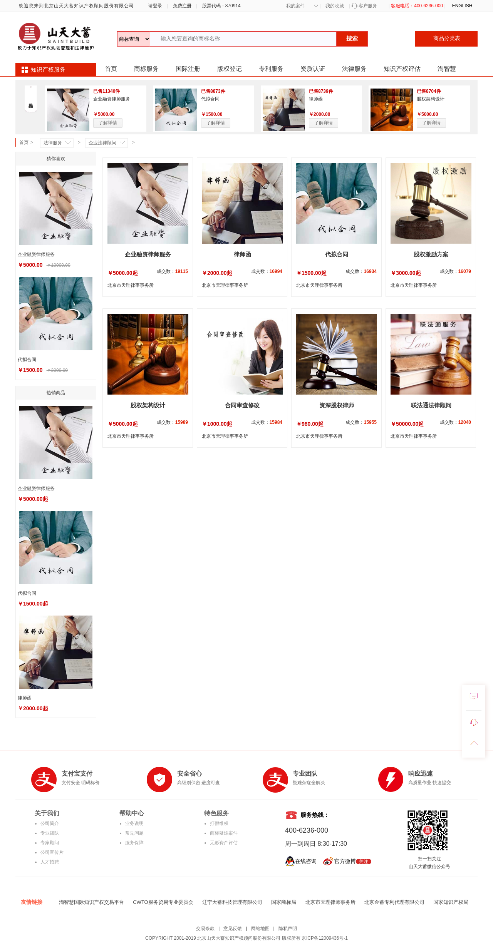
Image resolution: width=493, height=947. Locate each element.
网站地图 (260, 928)
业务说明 (134, 823)
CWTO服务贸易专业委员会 (163, 902)
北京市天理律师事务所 (330, 902)
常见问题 (134, 833)
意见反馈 (232, 928)
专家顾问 (49, 842)
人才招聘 (49, 862)
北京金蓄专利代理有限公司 (394, 902)
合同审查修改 (242, 405)
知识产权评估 (402, 68)
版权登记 (229, 68)
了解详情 (108, 122)
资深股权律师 (336, 405)
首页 (111, 68)
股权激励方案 (431, 254)
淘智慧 (447, 68)
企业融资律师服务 (111, 99)
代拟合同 (210, 99)
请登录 (154, 5)
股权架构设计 (430, 99)
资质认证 (312, 68)
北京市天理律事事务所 (130, 285)
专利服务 (271, 68)
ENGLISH (462, 5)
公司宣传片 (52, 852)
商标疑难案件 (224, 833)
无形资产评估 (224, 842)
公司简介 (49, 823)
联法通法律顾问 (431, 405)
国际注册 (188, 68)
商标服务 (146, 68)
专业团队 (49, 833)
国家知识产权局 (450, 902)
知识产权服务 (48, 70)
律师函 (316, 99)
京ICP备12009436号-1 (325, 938)
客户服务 (368, 5)
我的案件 (295, 5)
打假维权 (219, 823)
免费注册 (182, 5)
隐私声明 (287, 928)
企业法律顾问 (102, 143)
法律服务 (354, 68)
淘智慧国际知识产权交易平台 (91, 902)
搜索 (352, 38)
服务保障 (134, 842)
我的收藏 (334, 5)
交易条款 (205, 928)
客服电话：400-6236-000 (417, 5)
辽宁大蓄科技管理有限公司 (232, 902)
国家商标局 (283, 902)
